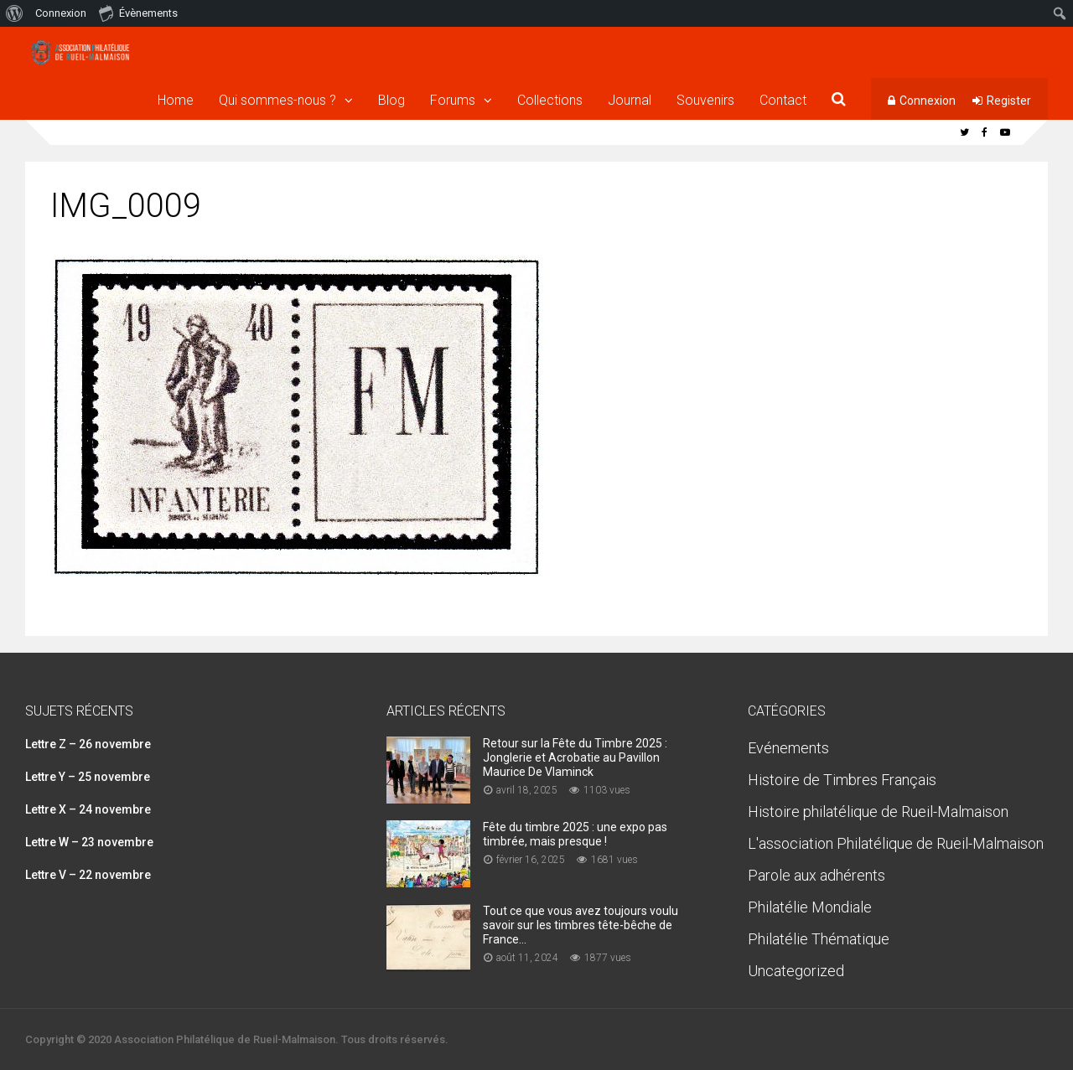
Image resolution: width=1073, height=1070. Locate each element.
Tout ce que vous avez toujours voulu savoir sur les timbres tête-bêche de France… (580, 925)
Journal (629, 100)
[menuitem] (14, 13)
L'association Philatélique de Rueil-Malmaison (896, 843)
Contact (782, 100)
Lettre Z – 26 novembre (88, 744)
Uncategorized (796, 971)
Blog (391, 100)
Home (176, 100)
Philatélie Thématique (818, 939)
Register (1009, 100)
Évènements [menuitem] (138, 12)
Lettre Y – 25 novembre (87, 776)
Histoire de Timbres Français (842, 779)
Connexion (927, 100)
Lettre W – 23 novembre (89, 842)
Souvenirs (705, 100)
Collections (550, 100)
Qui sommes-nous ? (277, 100)
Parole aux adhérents (816, 875)
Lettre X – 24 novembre (88, 809)
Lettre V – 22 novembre (88, 874)
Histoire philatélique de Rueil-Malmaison (878, 811)
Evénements (788, 748)
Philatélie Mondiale (810, 907)
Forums (452, 100)
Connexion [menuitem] (60, 13)
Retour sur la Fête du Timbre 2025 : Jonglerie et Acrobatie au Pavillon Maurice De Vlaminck (575, 757)
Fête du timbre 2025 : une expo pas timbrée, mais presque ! (575, 834)
